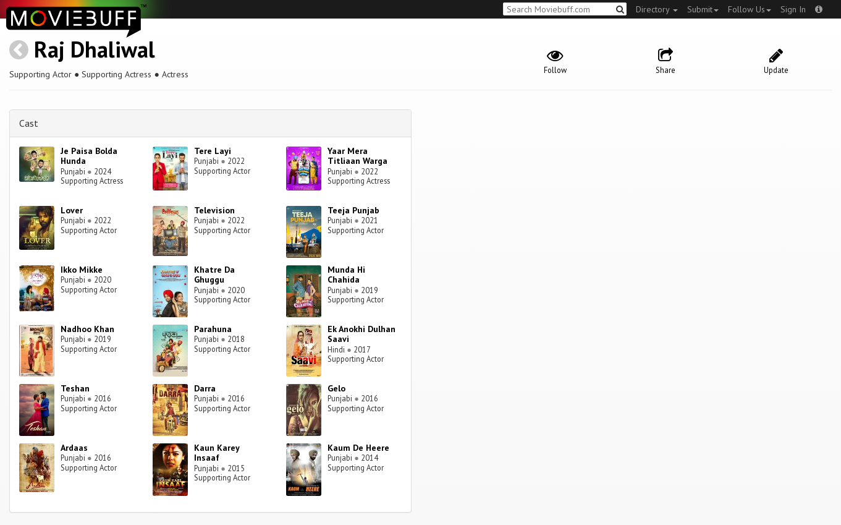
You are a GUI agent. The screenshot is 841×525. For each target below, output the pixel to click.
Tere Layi (212, 150)
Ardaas (74, 447)
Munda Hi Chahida (346, 275)
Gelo (336, 388)
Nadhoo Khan (87, 329)
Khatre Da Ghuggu (214, 275)
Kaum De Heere (358, 447)
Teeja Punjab (353, 210)
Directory (657, 9)
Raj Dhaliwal (94, 49)
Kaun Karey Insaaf (216, 453)
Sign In (793, 9)
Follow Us (749, 9)
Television (214, 210)
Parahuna (213, 329)
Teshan (75, 388)
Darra (205, 388)
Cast (28, 123)
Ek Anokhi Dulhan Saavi (361, 334)
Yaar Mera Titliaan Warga (357, 156)
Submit (703, 9)
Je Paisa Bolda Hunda (89, 156)
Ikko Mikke (82, 269)
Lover (72, 210)
